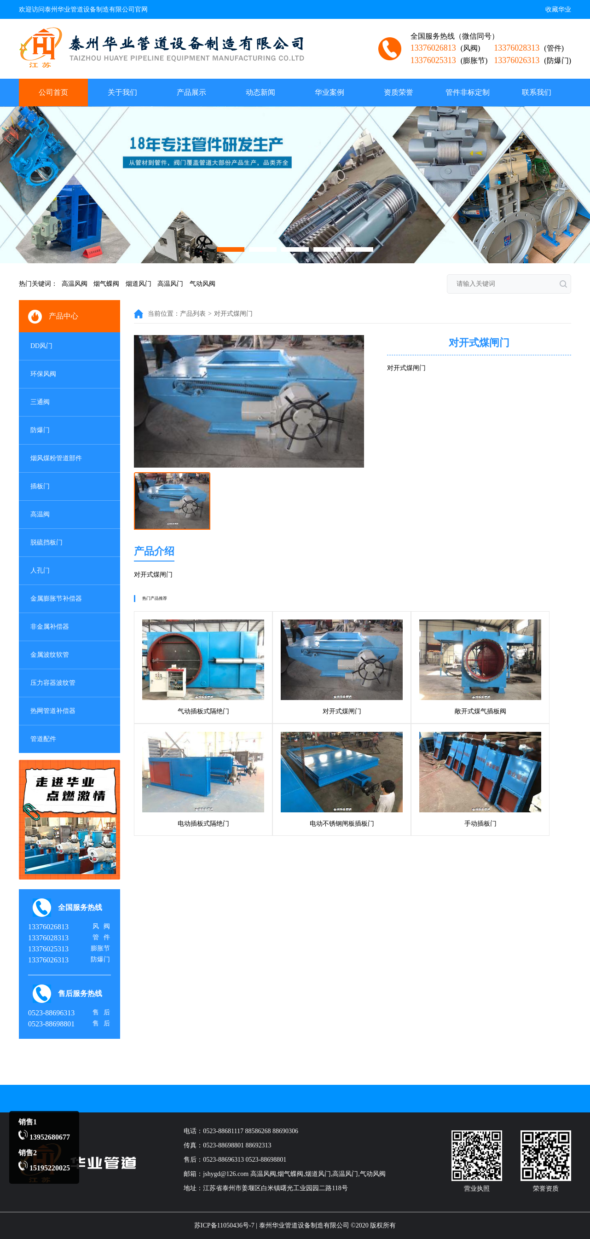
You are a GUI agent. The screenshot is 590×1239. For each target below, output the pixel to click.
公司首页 (53, 92)
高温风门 (170, 283)
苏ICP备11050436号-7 (224, 1225)
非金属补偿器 (49, 626)
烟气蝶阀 (106, 283)
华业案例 (329, 92)
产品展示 (191, 92)
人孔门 (40, 570)
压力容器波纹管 (52, 682)
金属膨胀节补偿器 (56, 598)
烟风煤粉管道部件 (56, 458)
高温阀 (40, 514)
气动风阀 (202, 283)
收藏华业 (558, 9)
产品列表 (193, 313)
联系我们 (536, 92)
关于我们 (122, 92)
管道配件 (43, 738)
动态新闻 (260, 92)
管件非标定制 (467, 92)
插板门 (40, 486)
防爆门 (40, 430)
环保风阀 (43, 374)
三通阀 (40, 402)
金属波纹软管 (49, 654)
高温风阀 (74, 283)
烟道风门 (138, 283)
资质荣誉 (398, 92)
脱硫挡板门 (46, 542)
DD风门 (41, 345)
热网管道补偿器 (52, 710)
